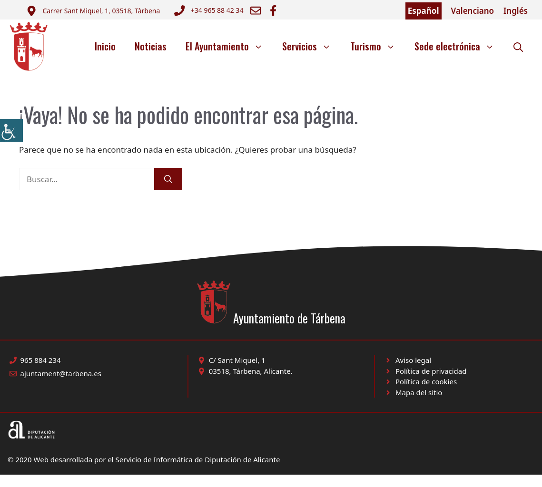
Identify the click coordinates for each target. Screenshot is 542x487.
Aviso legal (413, 360)
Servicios (311, 46)
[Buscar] (168, 179)
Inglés (515, 10)
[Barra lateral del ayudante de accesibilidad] (11, 130)
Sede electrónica (459, 46)
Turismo (377, 46)
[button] (518, 46)
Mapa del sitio (418, 392)
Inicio (105, 46)
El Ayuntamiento (229, 46)
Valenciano (472, 10)
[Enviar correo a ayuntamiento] (93, 11)
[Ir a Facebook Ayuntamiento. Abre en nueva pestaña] (273, 10)
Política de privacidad (431, 371)
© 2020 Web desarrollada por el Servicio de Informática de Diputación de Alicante (144, 459)
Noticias (151, 46)
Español (423, 10)
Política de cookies (426, 381)
